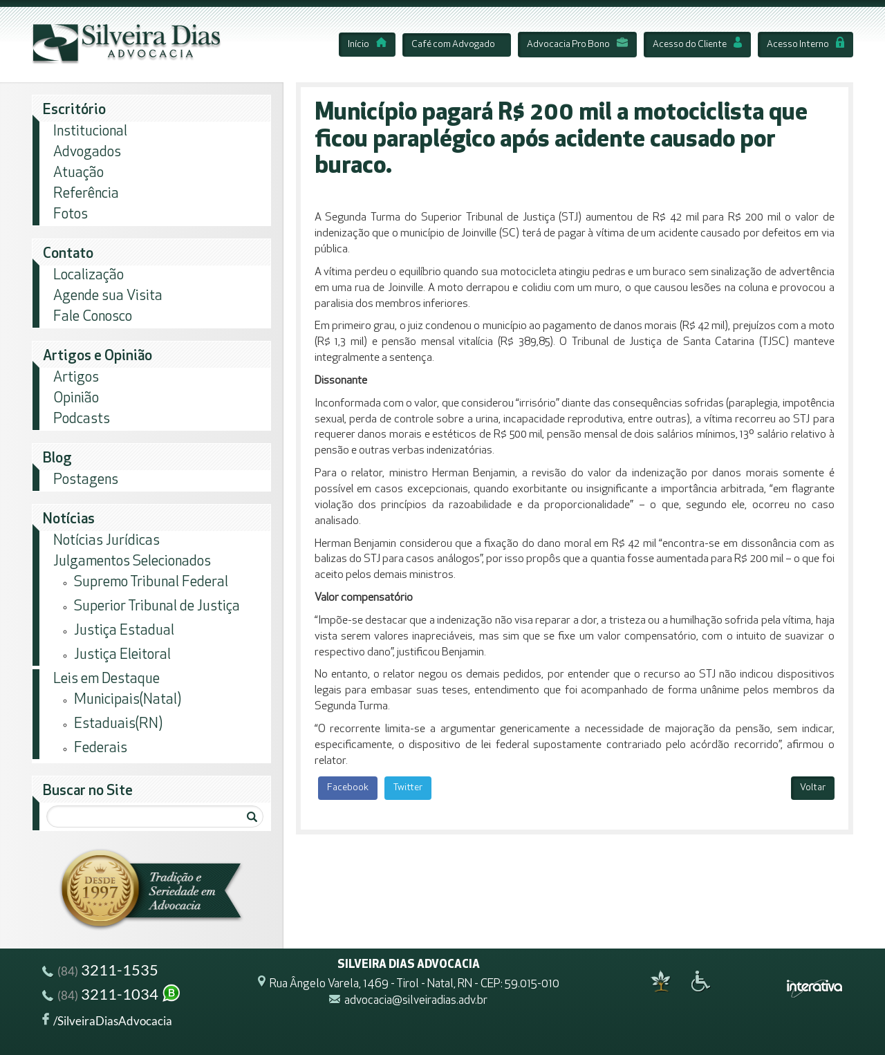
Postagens (85, 480)
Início (367, 44)
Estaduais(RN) (118, 724)
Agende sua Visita (107, 296)
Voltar (813, 788)
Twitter (407, 788)
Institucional (90, 131)
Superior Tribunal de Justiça (157, 606)
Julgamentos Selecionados (132, 561)
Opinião (76, 398)
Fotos (70, 214)
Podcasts (81, 419)
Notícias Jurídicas (106, 541)
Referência (86, 194)
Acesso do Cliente (697, 45)
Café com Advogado (453, 44)
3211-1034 (112, 996)
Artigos (76, 378)
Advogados (87, 152)
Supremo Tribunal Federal (151, 582)
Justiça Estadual (124, 631)
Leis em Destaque (106, 679)
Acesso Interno (805, 45)
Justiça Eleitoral (122, 655)
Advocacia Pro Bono (577, 45)
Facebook (348, 788)
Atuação (78, 173)
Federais (100, 748)
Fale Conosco (92, 317)
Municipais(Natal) (127, 700)
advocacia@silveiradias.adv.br (415, 1001)
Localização (88, 275)
